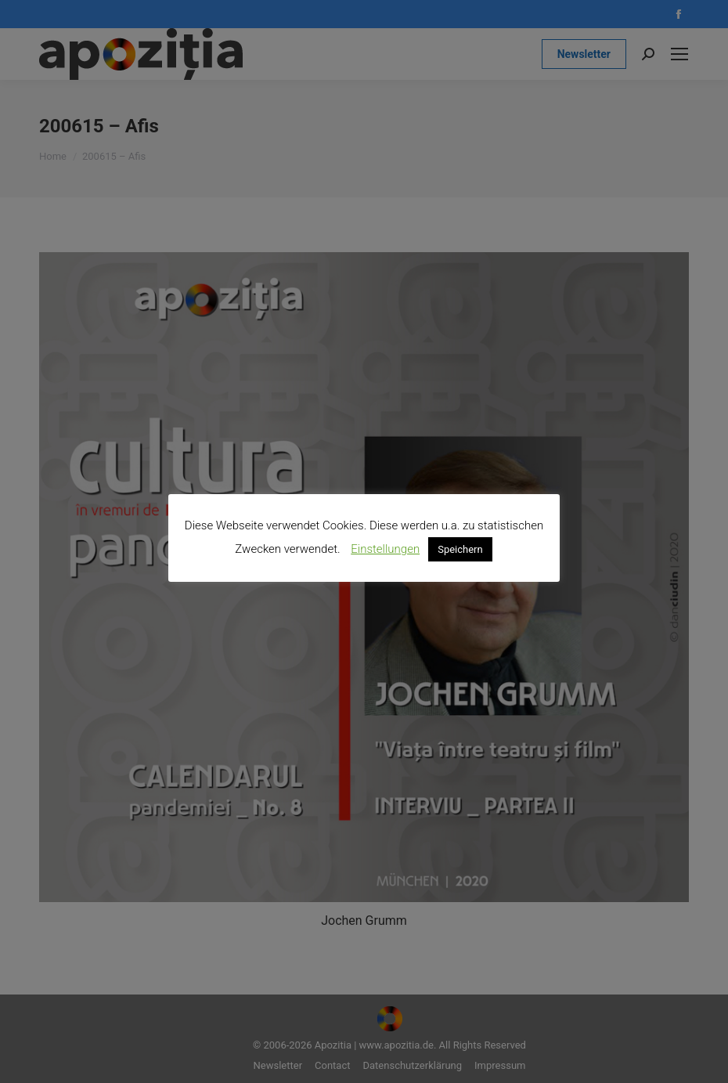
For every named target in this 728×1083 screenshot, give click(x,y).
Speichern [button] (460, 549)
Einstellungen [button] (385, 549)
